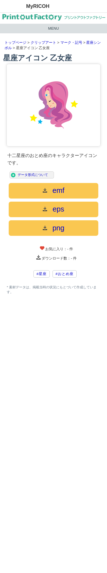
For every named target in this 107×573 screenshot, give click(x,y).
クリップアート (43, 42)
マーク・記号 (71, 42)
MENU (53, 28)
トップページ (15, 42)
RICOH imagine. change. (12, 6)
